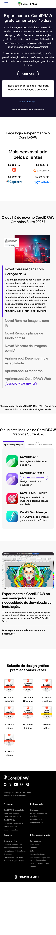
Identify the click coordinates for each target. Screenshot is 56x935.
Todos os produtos (11, 830)
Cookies (33, 847)
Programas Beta (36, 822)
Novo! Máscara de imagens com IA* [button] (26, 348)
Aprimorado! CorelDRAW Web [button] (28, 381)
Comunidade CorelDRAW (13, 857)
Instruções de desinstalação (15, 851)
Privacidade (34, 844)
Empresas (34, 810)
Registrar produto (10, 841)
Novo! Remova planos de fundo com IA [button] (24, 336)
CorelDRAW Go (9, 820)
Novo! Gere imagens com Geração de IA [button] (24, 272)
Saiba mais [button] (28, 74)
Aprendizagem (35, 819)
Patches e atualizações (13, 844)
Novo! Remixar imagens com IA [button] (27, 323)
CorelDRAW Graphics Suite (14, 810)
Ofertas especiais (10, 826)
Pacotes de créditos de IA (13, 823)
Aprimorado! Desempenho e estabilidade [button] (26, 361)
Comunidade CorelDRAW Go (14, 861)
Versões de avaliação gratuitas (38, 814)
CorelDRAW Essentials (12, 817)
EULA (32, 851)
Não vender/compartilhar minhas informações (40, 859)
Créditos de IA (45, 445)
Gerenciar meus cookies (39, 863)
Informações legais (37, 854)
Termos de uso (35, 841)
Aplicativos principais (13, 445)
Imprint (33, 867)
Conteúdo (31, 445)
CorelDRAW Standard (12, 813)
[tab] (28, 271)
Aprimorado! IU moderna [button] (24, 371)
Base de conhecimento (13, 847)
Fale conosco (9, 854)
